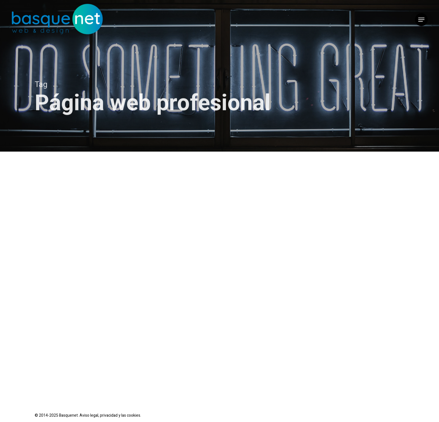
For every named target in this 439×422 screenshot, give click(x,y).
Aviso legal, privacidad (99, 415)
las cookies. (131, 415)
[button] (421, 20)
